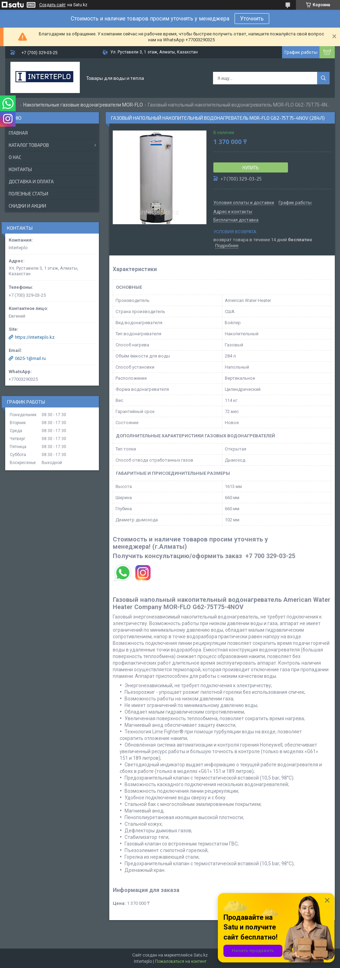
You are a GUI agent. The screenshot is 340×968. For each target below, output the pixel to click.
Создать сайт (52, 4)
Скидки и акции (27, 206)
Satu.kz (201, 955)
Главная (18, 133)
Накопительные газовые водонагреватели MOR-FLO (83, 105)
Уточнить (252, 18)
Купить (251, 167)
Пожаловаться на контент (180, 961)
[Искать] (323, 78)
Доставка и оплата (31, 181)
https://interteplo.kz (34, 337)
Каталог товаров (29, 145)
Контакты (20, 169)
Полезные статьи (28, 193)
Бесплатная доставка (235, 220)
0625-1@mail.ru (30, 358)
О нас (15, 157)
